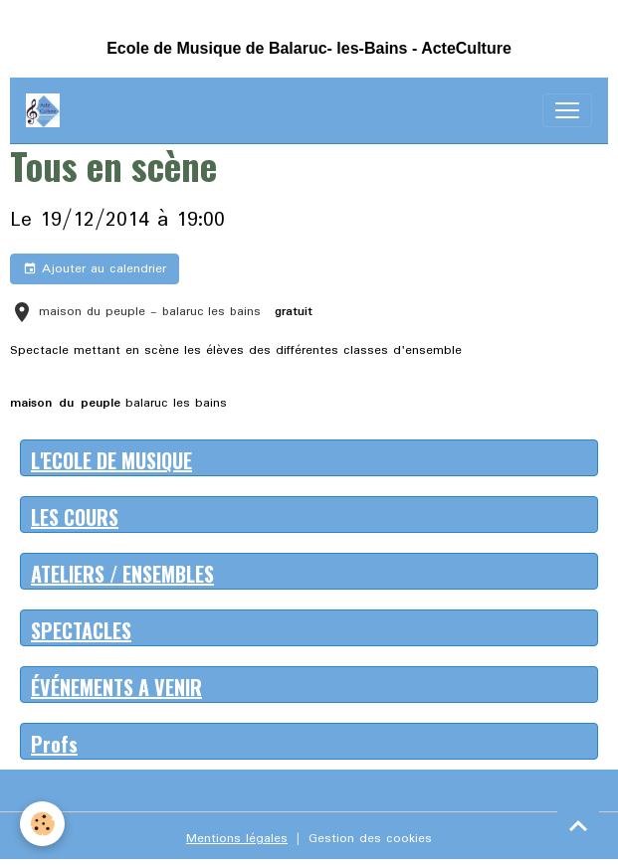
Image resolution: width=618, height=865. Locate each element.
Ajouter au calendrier (94, 269)
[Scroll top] (578, 825)
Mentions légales (237, 838)
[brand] (47, 110)
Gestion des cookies (370, 838)
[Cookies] (42, 823)
